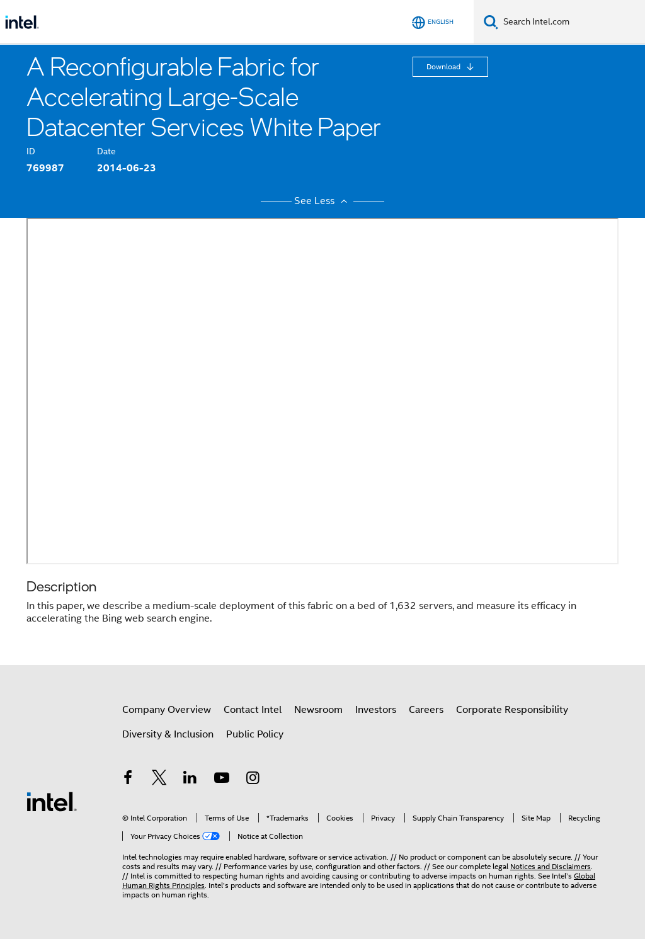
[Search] (491, 22)
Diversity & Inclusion (168, 734)
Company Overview (166, 709)
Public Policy (254, 734)
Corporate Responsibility (512, 709)
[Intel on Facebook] (128, 779)
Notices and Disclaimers (550, 866)
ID (30, 151)
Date (106, 151)
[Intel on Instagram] (252, 779)
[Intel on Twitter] (159, 779)
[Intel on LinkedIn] (190, 779)
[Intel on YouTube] (221, 779)
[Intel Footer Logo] (51, 801)
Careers (426, 709)
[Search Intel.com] (571, 22)
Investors (375, 709)
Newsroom (318, 709)
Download (444, 66)
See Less (322, 201)
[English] (433, 22)
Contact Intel (253, 709)
